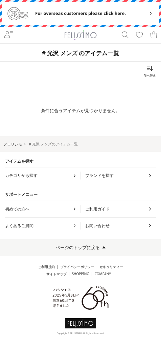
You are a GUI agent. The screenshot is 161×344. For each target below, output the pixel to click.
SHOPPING (80, 274)
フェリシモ (12, 143)
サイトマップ (56, 274)
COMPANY (103, 274)
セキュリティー (111, 267)
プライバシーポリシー (77, 267)
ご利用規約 (46, 267)
